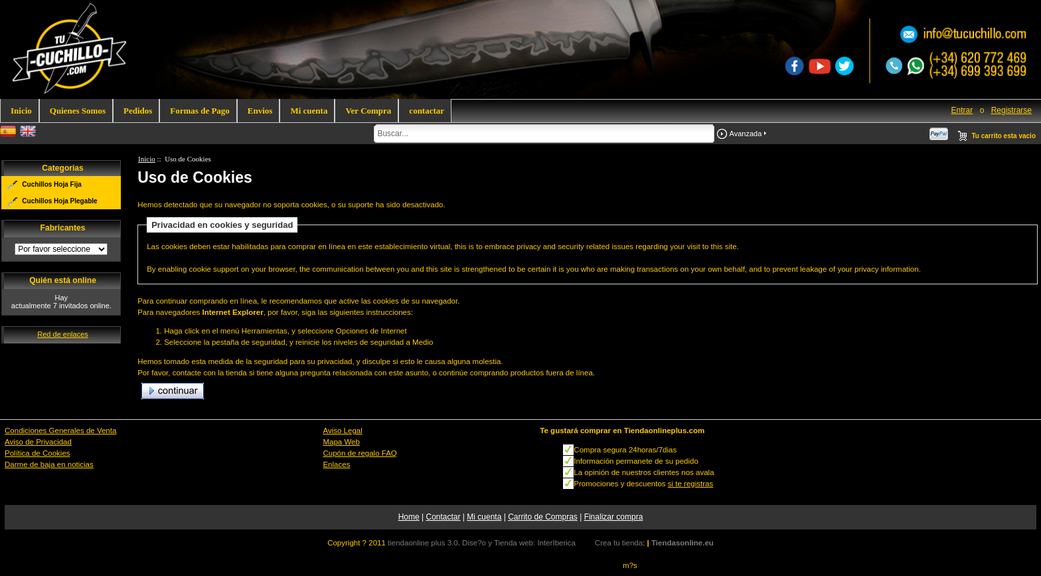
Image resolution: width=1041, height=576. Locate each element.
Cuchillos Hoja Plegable (59, 201)
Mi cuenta (308, 111)
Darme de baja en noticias (49, 464)
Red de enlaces (62, 334)
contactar (426, 111)
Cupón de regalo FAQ (359, 453)
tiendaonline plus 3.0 (423, 543)
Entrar (962, 110)
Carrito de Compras (543, 517)
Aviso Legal (342, 430)
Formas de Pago (200, 111)
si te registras (690, 484)
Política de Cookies (37, 453)
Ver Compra (368, 111)
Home (409, 517)
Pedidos (137, 111)
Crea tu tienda (619, 543)
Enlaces (336, 464)
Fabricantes (63, 228)
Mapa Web (341, 442)
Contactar (443, 517)
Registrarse (1011, 110)
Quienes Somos (78, 111)
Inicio (21, 111)
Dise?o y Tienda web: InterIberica (519, 543)
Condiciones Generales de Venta (60, 430)
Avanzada (746, 134)
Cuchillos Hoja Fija (51, 184)
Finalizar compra (613, 517)
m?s (630, 565)
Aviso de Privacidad (38, 442)
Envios (260, 111)
